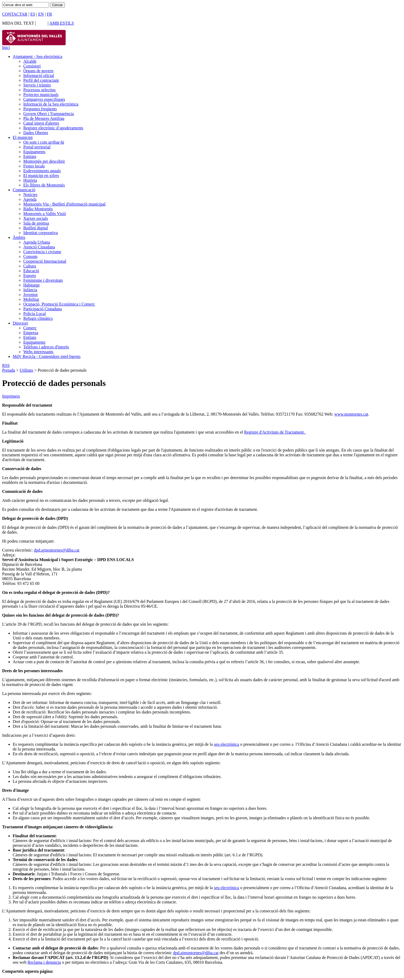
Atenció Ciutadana (39, 247)
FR (49, 14)
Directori (20, 323)
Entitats (29, 156)
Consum (30, 256)
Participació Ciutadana (42, 309)
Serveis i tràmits (37, 85)
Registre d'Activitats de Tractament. (275, 432)
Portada (8, 370)
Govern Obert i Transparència (48, 113)
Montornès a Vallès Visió (44, 213)
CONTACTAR (14, 14)
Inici (6, 47)
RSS (6, 365)
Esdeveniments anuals (42, 171)
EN (41, 14)
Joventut (30, 294)
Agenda (30, 199)
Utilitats (26, 370)
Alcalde (30, 61)
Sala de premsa (36, 223)
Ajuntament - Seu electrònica (37, 56)
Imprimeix (11, 396)
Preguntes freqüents (40, 109)
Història (30, 180)
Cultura (29, 266)
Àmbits (19, 237)
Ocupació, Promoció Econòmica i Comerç (59, 304)
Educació (31, 271)
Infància (30, 290)
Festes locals (34, 166)
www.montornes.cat (351, 414)
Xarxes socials (35, 218)
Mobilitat (31, 299)
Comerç (30, 328)
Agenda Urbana (36, 242)
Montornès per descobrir (44, 161)
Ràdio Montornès (38, 209)
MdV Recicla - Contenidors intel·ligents (46, 356)
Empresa (30, 332)
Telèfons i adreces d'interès (46, 347)
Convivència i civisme (42, 251)
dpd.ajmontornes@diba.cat (56, 550)
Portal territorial (37, 147)
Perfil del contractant (41, 80)
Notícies (30, 194)
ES (32, 14)
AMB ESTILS (61, 23)
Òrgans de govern (38, 71)
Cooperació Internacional (44, 261)
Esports (29, 275)
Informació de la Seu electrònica (50, 104)
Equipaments (34, 151)
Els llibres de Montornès (44, 185)
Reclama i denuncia (44, 962)
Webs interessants (38, 351)
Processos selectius (39, 90)
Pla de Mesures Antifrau (43, 118)
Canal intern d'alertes (41, 123)
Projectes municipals (41, 94)
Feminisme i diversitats (43, 280)
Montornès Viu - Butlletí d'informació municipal (64, 204)
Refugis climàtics (38, 318)
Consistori (32, 66)
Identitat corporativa (40, 232)
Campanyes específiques (44, 99)
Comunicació (24, 190)
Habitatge (31, 285)
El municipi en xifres (41, 175)
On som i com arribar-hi (43, 142)
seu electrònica (226, 744)
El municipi (23, 137)
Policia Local (34, 313)
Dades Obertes (35, 132)
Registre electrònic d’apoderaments (53, 128)
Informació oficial (38, 75)
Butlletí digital (35, 228)
